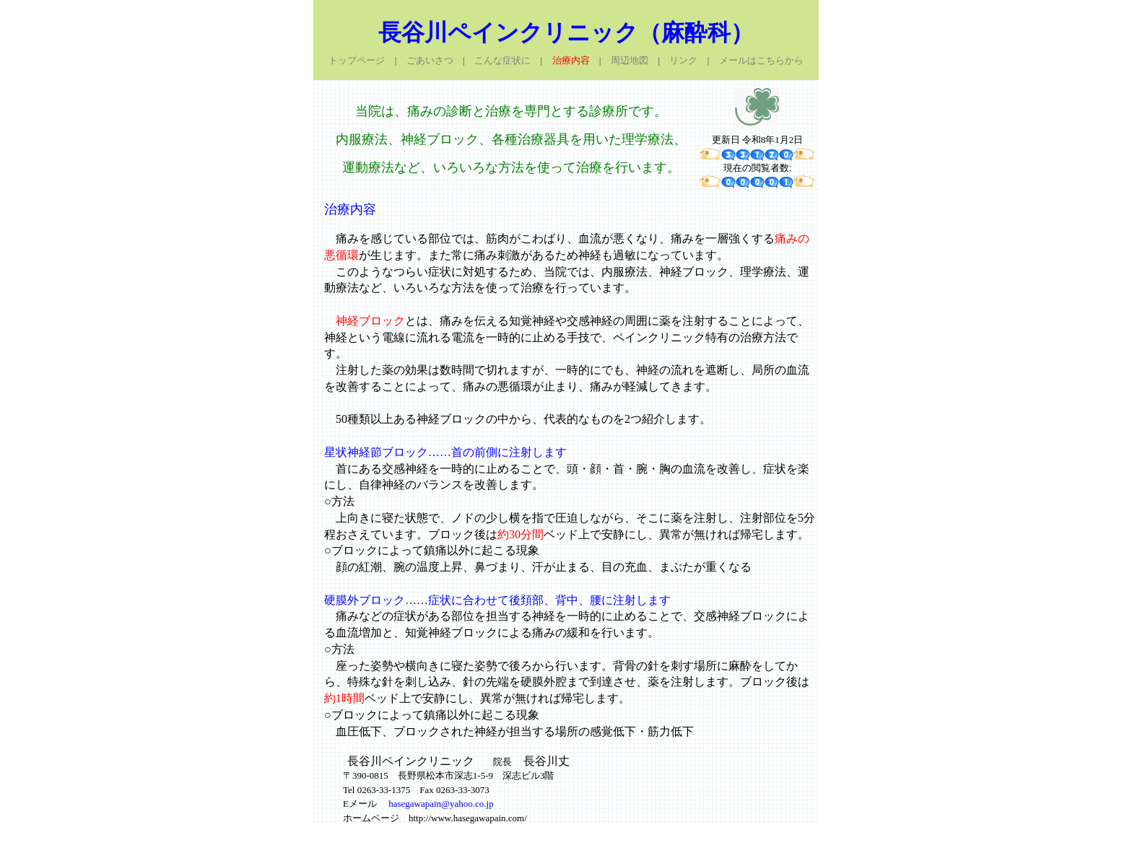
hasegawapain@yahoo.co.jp (441, 803)
